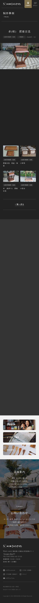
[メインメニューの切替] (35, 4)
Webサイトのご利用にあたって (12, 589)
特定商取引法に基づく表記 (11, 586)
